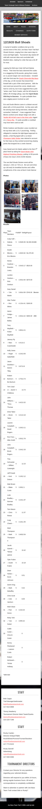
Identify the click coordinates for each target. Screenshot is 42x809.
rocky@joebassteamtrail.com (14, 741)
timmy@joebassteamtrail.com (14, 717)
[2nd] (12, 201)
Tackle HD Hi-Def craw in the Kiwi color (17, 117)
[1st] (12, 188)
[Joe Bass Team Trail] (21, 18)
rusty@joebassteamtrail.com (14, 754)
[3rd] (30, 202)
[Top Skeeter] (12, 215)
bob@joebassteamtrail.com (13, 704)
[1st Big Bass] (30, 186)
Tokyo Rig (10, 120)
